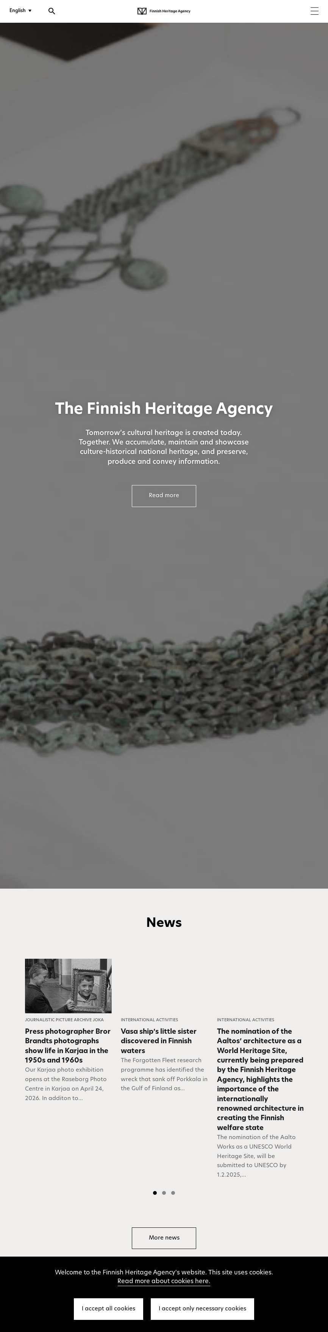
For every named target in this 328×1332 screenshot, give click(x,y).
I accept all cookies (108, 1309)
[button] (154, 1193)
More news (164, 1238)
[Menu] (315, 12)
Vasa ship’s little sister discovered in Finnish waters (159, 1042)
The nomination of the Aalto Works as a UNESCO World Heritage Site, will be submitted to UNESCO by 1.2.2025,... (256, 1156)
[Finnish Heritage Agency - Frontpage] (164, 11)
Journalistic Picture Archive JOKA (64, 1020)
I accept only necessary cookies (202, 1309)
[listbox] (164, 1079)
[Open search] (51, 12)
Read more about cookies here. (163, 1282)
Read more (164, 496)
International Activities (149, 1020)
